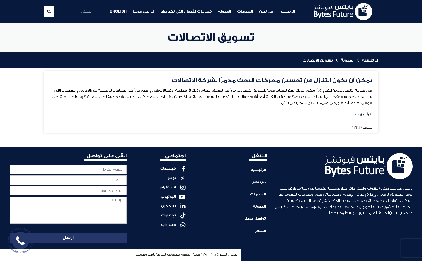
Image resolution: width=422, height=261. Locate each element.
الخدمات (245, 11)
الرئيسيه (287, 11)
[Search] (49, 11)
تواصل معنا (143, 11)
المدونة (224, 11)
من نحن (266, 11)
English (118, 11)
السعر (260, 228)
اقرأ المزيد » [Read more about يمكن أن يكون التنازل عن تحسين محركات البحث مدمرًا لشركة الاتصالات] (363, 114)
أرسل (68, 237)
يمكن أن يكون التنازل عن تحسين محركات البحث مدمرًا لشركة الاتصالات (272, 80)
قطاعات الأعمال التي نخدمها (186, 11)
